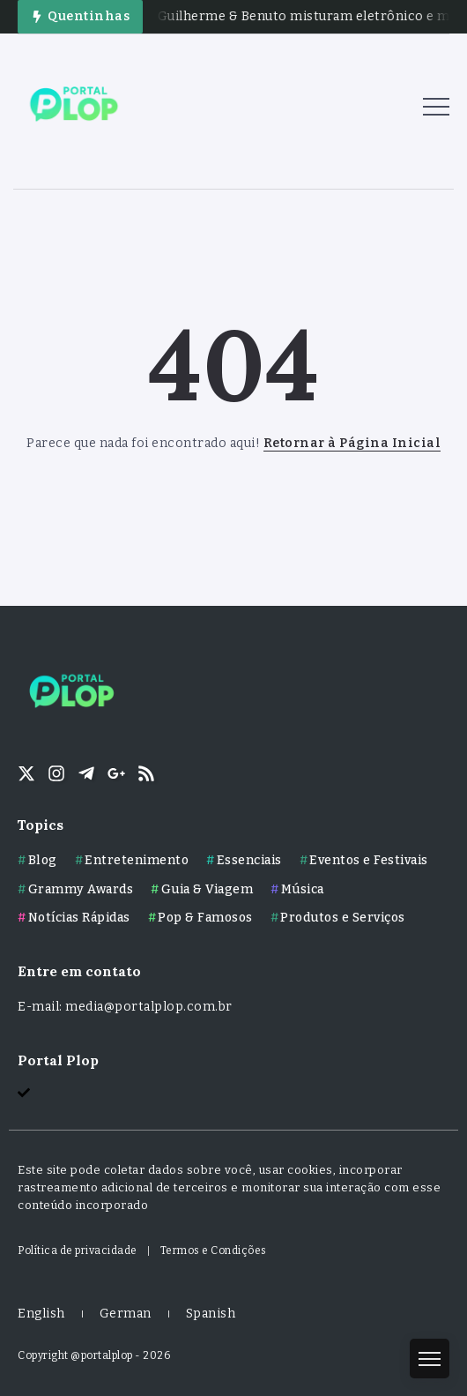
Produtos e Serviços (342, 917)
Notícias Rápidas (79, 917)
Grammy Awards (81, 889)
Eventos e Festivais (368, 860)
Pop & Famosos (205, 917)
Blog (42, 860)
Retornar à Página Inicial (352, 443)
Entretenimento (137, 860)
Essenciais (249, 860)
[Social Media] (26, 773)
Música (302, 889)
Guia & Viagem (207, 889)
